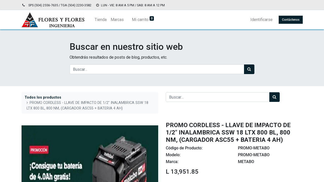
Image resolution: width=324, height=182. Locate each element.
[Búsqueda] (249, 69)
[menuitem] (101, 20)
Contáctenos (290, 19)
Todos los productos (43, 97)
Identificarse (261, 19)
